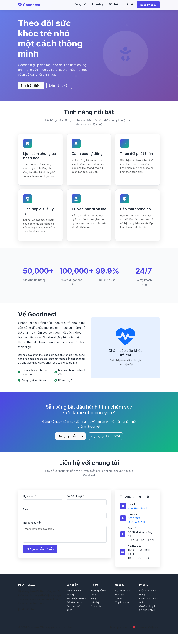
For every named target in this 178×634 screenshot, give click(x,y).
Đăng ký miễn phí (70, 436)
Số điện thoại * (75, 496)
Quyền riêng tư (147, 606)
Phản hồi (96, 606)
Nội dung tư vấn (32, 522)
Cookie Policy (147, 609)
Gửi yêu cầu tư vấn (40, 549)
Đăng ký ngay (148, 4)
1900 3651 (134, 518)
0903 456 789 (136, 522)
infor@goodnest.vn (139, 507)
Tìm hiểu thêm (31, 85)
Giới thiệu (113, 4)
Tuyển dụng (122, 602)
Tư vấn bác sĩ (74, 602)
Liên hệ (128, 4)
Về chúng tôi (122, 590)
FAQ (93, 598)
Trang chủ (80, 4)
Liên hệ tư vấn (59, 85)
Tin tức (119, 598)
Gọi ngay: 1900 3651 (105, 436)
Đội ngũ (119, 594)
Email (26, 509)
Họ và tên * (29, 496)
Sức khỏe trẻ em (76, 598)
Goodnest (29, 5)
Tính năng (97, 4)
